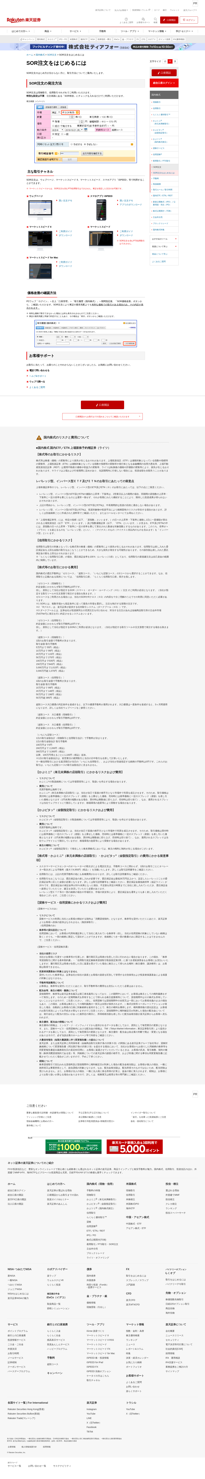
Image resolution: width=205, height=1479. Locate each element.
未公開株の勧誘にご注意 (89, 1117)
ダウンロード (65, 235)
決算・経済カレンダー (137, 1358)
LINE (89, 1418)
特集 (128, 1353)
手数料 (155, 178)
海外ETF (130, 1208)
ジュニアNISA (15, 1289)
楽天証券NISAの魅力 (18, 1298)
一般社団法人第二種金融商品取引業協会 (84, 1438)
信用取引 (156, 108)
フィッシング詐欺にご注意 (38, 1117)
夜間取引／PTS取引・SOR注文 (102, 1244)
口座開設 (164, 72)
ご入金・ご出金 (15, 1344)
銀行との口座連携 (17, 1335)
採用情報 (170, 1353)
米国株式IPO (132, 1204)
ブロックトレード (159, 223)
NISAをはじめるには (18, 1293)
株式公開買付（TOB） (161, 211)
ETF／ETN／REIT (96, 1230)
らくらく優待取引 (97, 1217)
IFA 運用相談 (173, 1358)
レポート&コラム (134, 1349)
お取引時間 (13, 1353)
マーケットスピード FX (98, 1349)
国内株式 (40, 54)
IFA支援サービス (174, 1362)
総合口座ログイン (17, 1190)
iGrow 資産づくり (95, 1331)
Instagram (92, 1409)
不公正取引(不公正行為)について (93, 1112)
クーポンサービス (17, 1367)
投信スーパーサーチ (176, 1213)
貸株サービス (157, 148)
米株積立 (130, 1199)
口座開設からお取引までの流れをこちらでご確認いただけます (108, 416)
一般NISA (12, 1280)
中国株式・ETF (133, 1223)
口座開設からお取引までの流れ (62, 1195)
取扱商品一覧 (54, 1304)
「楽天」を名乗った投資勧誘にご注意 (148, 1117)
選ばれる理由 (172, 1190)
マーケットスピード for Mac (101, 1353)
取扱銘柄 (156, 184)
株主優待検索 (132, 1335)
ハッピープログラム (57, 1349)
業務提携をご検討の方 (177, 1367)
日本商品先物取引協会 (61, 1438)
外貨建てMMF (173, 1195)
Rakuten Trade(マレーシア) (21, 1418)
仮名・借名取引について (142, 1121)
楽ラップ (51, 1275)
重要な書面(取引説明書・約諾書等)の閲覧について (50, 1112)
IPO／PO (91, 1235)
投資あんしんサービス (58, 1344)
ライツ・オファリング (98, 1257)
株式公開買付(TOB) (96, 1239)
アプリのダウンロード (131, 204)
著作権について (33, 1125)
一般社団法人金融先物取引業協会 (39, 1438)
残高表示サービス (56, 1340)
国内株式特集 (157, 230)
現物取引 (156, 102)
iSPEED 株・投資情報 (98, 1358)
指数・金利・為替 (135, 1331)
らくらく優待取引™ (160, 114)
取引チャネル (93, 1380)
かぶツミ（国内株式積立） (159, 140)
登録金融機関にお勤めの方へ (39, 1121)
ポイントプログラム (18, 1331)
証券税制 (12, 1362)
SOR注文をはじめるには (163, 173)
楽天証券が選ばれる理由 (59, 1190)
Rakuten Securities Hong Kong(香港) (26, 1409)
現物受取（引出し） (97, 1307)
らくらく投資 (54, 1284)
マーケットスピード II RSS (100, 1340)
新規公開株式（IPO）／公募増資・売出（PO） (163, 203)
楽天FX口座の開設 (17, 1199)
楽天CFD (130, 1300)
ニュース (130, 1344)
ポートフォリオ (134, 1367)
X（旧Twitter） (94, 1422)
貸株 (89, 1221)
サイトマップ (172, 1371)
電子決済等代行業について (179, 1344)
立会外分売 (157, 217)
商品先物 (170, 1308)
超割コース (52, 1364)
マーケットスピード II (98, 1335)
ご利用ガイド (65, 231)
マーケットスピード (97, 1344)
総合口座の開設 (15, 1195)
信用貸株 (156, 154)
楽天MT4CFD (133, 1304)
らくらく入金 (54, 1331)
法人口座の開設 (15, 1204)
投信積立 (170, 1199)
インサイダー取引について (143, 1112)
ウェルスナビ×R (55, 1280)
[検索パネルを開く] (155, 20)
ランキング (171, 1208)
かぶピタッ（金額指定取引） (159, 131)
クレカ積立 (171, 1204)
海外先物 (170, 1313)
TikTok (90, 1431)
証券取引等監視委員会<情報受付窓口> (96, 1121)
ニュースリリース (175, 1335)
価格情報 (91, 1302)
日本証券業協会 (20, 1438)
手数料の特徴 (93, 1190)
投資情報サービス (17, 1340)
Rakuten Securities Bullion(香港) (24, 1413)
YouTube (91, 1413)
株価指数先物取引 (175, 1299)
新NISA (11, 1275)
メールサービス (15, 1358)
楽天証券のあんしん (57, 1204)
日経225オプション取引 (177, 1304)
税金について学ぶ (160, 254)
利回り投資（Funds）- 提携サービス (98, 1286)
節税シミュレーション (58, 1308)
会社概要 (170, 1331)
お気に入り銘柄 (134, 1362)
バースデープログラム (19, 1371)
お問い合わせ (132, 1386)
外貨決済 (12, 1349)
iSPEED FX (92, 1367)
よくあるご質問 (37, 387)
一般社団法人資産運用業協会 (111, 1438)
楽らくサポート (134, 1391)
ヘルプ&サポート (37, 376)
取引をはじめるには (136, 1275)
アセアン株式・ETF (136, 1228)
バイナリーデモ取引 (176, 1284)
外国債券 (91, 1280)
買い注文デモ (65, 200)
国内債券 (91, 1275)
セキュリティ (172, 1340)
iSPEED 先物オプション (99, 1371)
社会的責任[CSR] (174, 1349)
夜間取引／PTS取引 (160, 161)
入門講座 (130, 1284)
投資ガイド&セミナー (58, 1199)
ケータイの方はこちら (98, 1375)
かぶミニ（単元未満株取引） (160, 122)
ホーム (29, 54)
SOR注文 (52, 54)
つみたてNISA (15, 1284)
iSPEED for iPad (95, 1362)
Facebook (91, 1427)
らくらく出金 (54, 1335)
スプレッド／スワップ (137, 1280)
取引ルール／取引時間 (161, 190)
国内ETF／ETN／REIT (161, 195)
